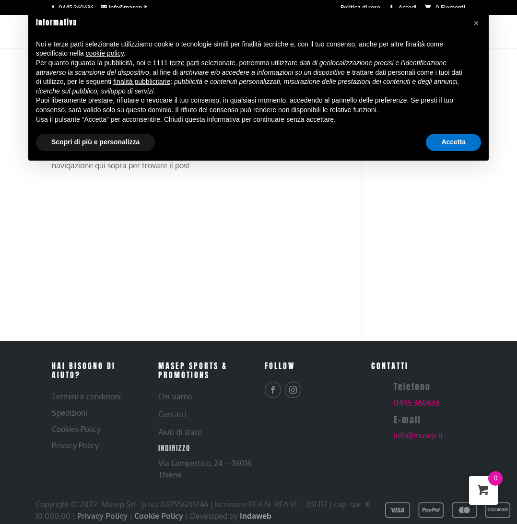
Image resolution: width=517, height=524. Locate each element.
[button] (476, 23)
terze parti (185, 63)
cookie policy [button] (105, 53)
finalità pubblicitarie (141, 81)
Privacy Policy (102, 516)
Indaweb (255, 516)
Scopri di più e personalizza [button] (95, 142)
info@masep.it (418, 435)
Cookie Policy (158, 516)
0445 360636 (417, 403)
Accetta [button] (453, 142)
